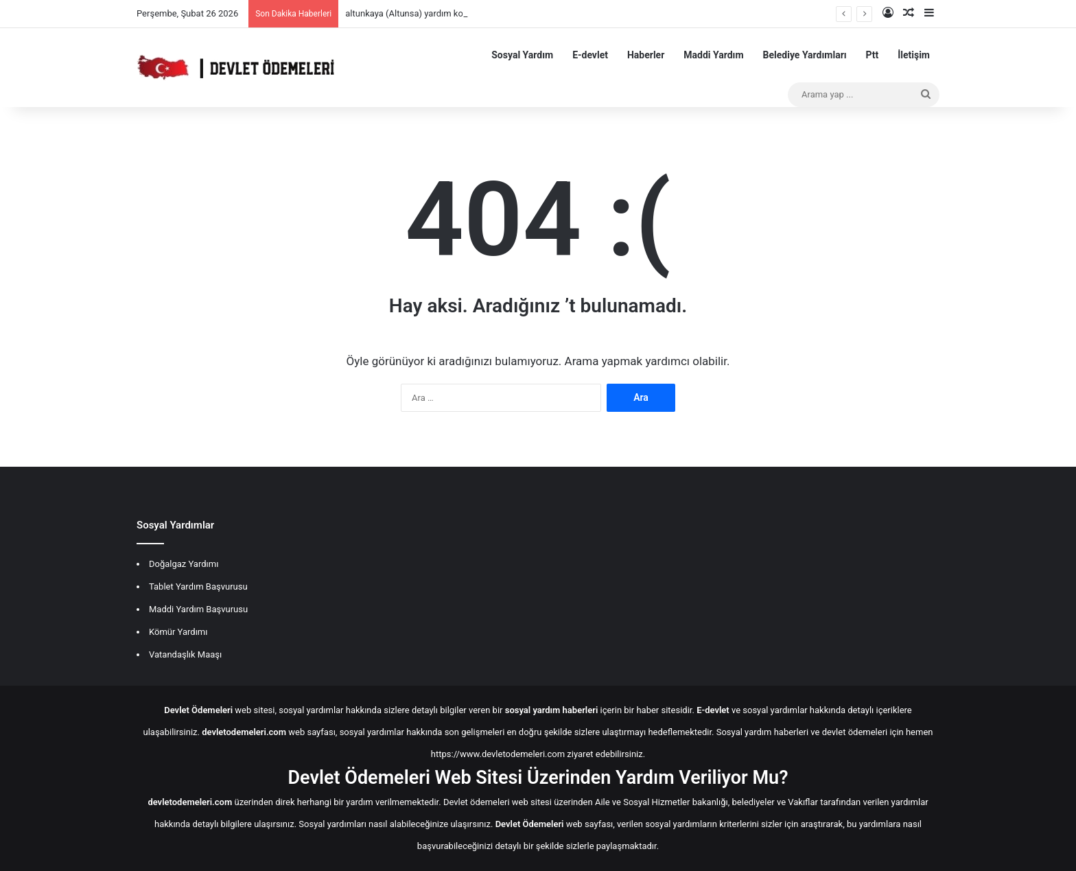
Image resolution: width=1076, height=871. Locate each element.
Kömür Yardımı (178, 632)
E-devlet (590, 54)
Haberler (645, 54)
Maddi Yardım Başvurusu (198, 609)
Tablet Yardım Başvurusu (198, 586)
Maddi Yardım (713, 54)
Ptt (872, 54)
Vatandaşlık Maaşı (185, 654)
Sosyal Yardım (522, 54)
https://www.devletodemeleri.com (498, 754)
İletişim (914, 54)
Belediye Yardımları (805, 54)
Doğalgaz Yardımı (183, 564)
